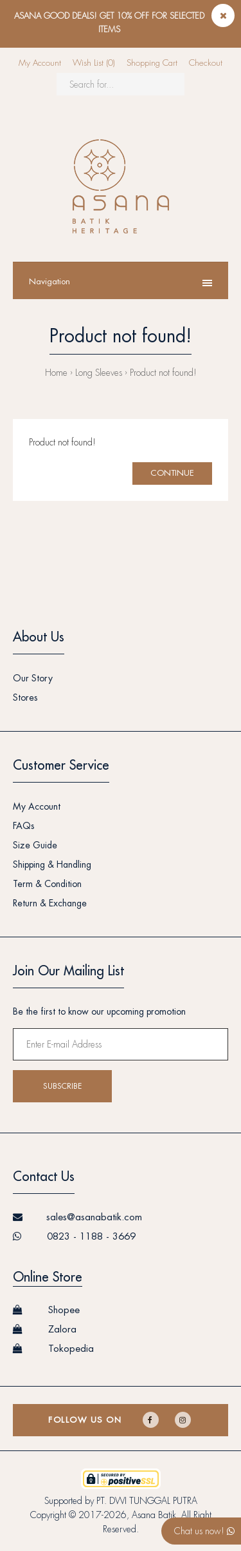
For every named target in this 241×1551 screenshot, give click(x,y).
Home (56, 372)
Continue (172, 473)
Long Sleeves (98, 372)
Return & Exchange (50, 903)
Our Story (33, 678)
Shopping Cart (152, 63)
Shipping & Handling (52, 864)
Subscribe (62, 1086)
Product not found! (163, 372)
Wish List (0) (94, 63)
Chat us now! (204, 1531)
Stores (25, 697)
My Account (40, 63)
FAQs (24, 825)
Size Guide (35, 845)
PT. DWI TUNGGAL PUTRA (146, 1500)
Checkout (205, 63)
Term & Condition (47, 883)
